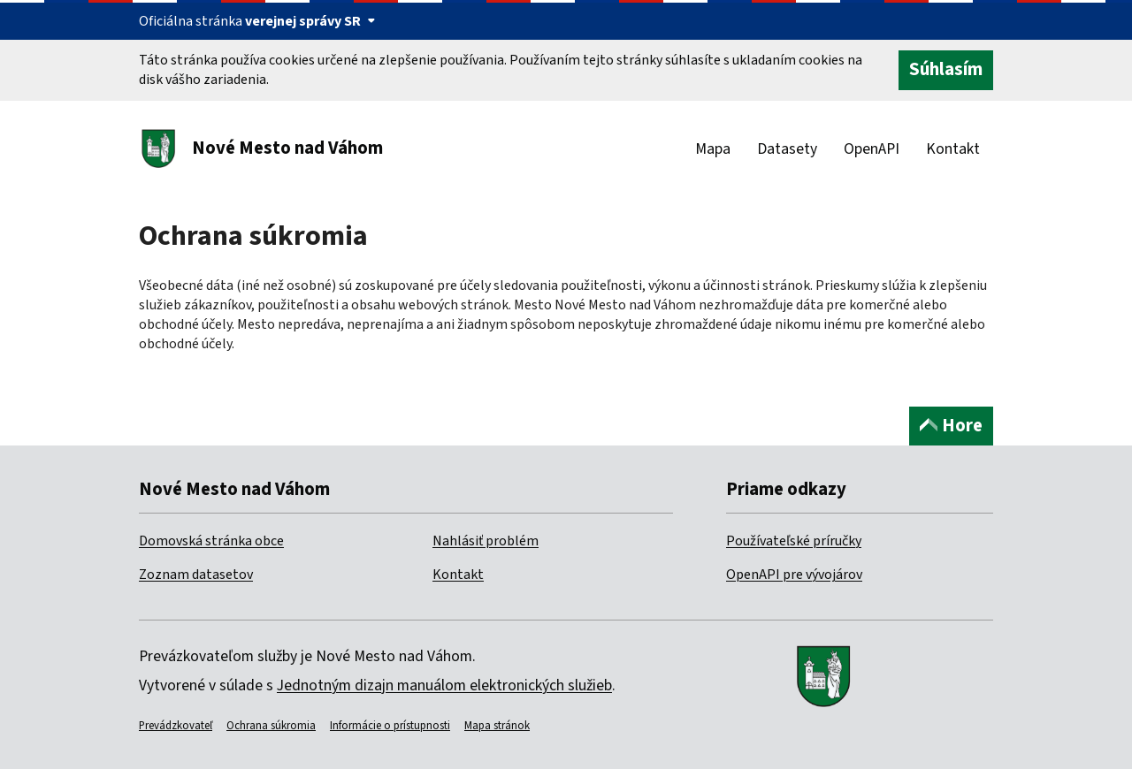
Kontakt (953, 149)
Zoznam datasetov (196, 574)
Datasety (787, 149)
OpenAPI (871, 149)
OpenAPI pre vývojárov (794, 574)
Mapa (712, 149)
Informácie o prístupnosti (390, 726)
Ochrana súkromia (271, 726)
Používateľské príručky (793, 541)
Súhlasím (946, 69)
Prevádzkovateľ (175, 726)
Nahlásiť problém (485, 541)
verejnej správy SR (310, 21)
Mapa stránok (497, 726)
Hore (951, 425)
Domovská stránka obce (211, 541)
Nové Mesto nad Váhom (287, 148)
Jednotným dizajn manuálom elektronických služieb (444, 685)
